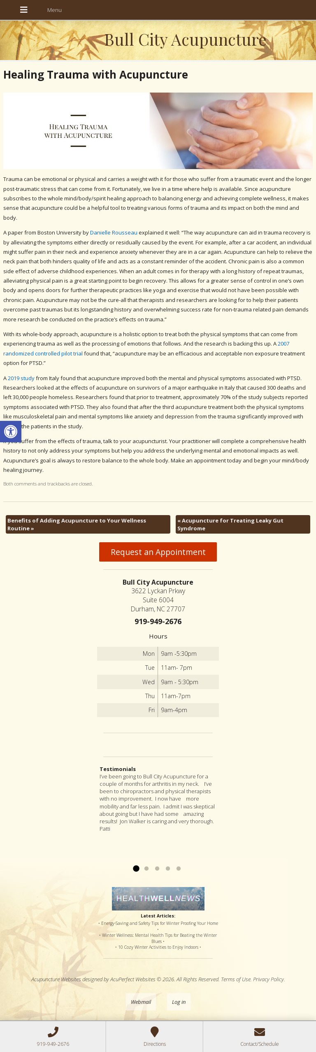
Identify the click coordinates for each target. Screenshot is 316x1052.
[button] (10, 431)
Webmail (141, 1002)
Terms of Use (236, 979)
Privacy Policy (268, 979)
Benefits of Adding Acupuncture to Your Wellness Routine (76, 524)
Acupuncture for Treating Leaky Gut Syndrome (230, 524)
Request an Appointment (158, 551)
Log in (179, 1002)
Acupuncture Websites (56, 979)
